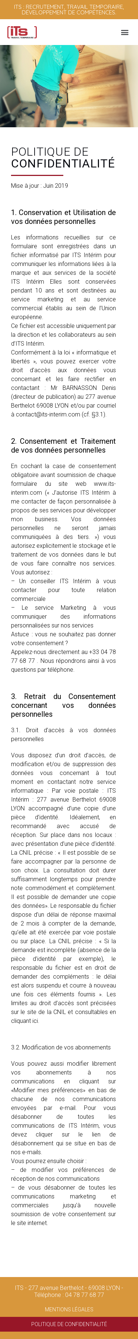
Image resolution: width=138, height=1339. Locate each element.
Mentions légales (69, 1309)
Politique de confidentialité (69, 1324)
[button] (124, 32)
